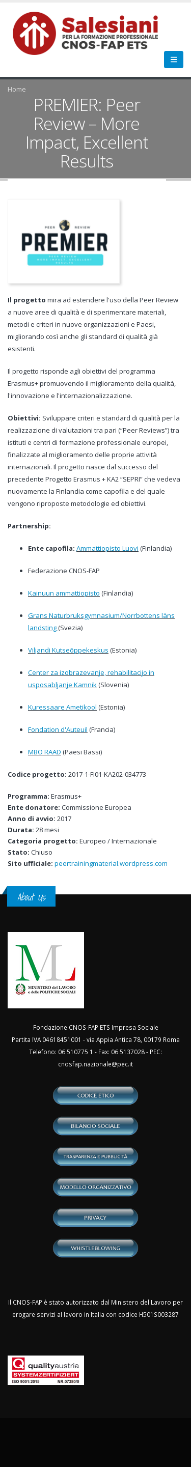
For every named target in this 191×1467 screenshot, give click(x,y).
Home (17, 89)
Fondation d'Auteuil (58, 729)
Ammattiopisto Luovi (107, 548)
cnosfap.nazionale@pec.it (95, 1064)
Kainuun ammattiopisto (64, 593)
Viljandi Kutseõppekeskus (68, 650)
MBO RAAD (44, 751)
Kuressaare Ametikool (62, 707)
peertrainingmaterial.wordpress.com (111, 863)
